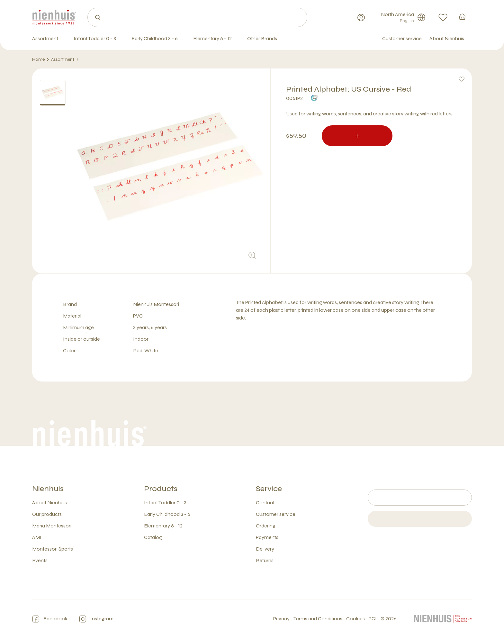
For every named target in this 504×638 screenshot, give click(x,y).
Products (160, 488)
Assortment (65, 59)
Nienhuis (48, 488)
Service (269, 488)
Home (40, 59)
